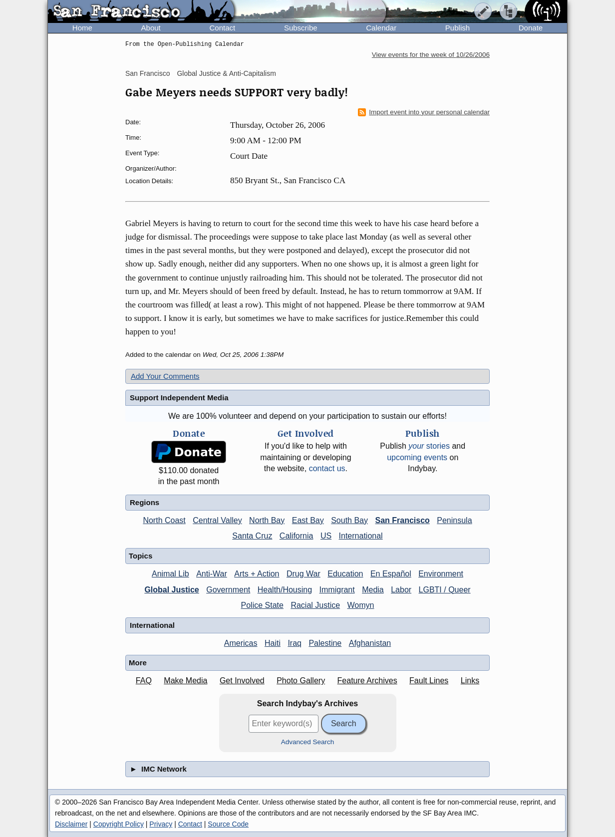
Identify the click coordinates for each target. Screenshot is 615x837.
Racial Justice (315, 605)
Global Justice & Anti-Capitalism (226, 73)
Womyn (360, 605)
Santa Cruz (252, 536)
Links (470, 680)
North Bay (267, 520)
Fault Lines (428, 680)
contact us (327, 468)
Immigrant (337, 589)
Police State (262, 605)
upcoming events (417, 457)
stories (429, 446)
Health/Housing (285, 589)
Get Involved (242, 680)
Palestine (324, 643)
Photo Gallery (301, 680)
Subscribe (300, 27)
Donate (531, 27)
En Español (390, 573)
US (325, 536)
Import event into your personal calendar (424, 112)
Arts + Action (256, 573)
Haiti (273, 643)
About (151, 27)
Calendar (381, 27)
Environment (440, 573)
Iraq (295, 643)
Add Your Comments (165, 376)
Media (373, 589)
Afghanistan (370, 643)
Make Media (185, 680)
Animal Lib (170, 573)
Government (228, 589)
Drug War (303, 573)
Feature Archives (367, 680)
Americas (241, 643)
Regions (144, 502)
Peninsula (454, 520)
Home (82, 27)
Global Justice (171, 589)
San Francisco (147, 73)
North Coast (164, 520)
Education (345, 573)
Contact (222, 27)
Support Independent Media (179, 397)
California (296, 536)
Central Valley (217, 520)
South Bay (349, 520)
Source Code (228, 824)
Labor (401, 589)
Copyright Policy (118, 824)
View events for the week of (431, 54)
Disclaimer (71, 824)
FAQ (144, 680)
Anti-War (211, 573)
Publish (457, 27)
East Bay (308, 520)
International (361, 536)
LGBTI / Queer (445, 589)
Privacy (160, 824)
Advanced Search (307, 742)
